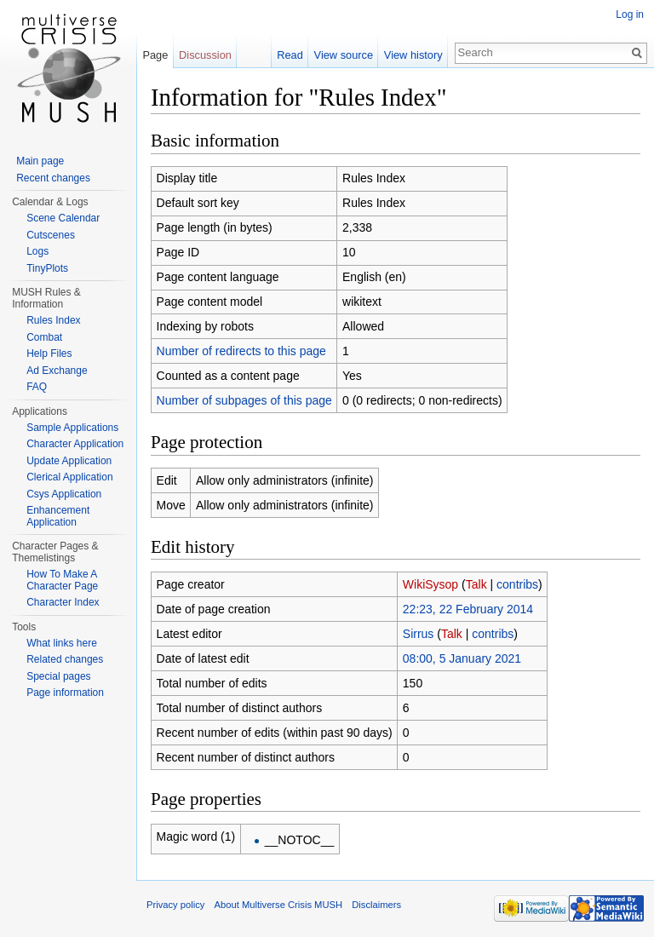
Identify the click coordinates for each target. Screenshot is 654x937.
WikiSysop (430, 584)
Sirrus (418, 634)
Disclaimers (376, 905)
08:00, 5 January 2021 (462, 658)
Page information (65, 692)
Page (155, 55)
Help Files (49, 353)
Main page (40, 161)
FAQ (36, 387)
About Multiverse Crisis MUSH (278, 905)
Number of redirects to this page (241, 351)
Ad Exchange (56, 371)
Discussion (205, 55)
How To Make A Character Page (62, 580)
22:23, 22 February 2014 (468, 609)
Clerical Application (69, 477)
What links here (61, 643)
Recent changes (53, 178)
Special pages (58, 676)
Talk (476, 584)
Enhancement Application (57, 516)
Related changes (64, 659)
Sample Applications (72, 428)
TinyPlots (47, 268)
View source (343, 55)
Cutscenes (50, 235)
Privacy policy (175, 905)
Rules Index (53, 320)
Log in (630, 14)
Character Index (62, 602)
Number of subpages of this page (244, 400)
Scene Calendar (63, 218)
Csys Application (63, 494)
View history (413, 55)
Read (290, 55)
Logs (37, 251)
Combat (44, 337)
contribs (517, 584)
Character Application (74, 444)
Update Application (69, 461)
